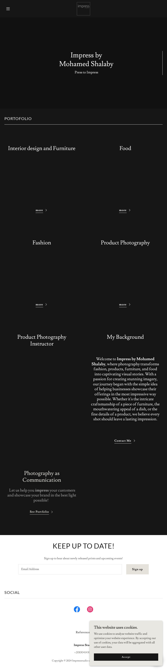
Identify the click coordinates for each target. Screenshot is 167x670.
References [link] (83, 632)
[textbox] (70, 569)
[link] (83, 8)
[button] (16, 8)
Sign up (137, 569)
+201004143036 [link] (83, 652)
